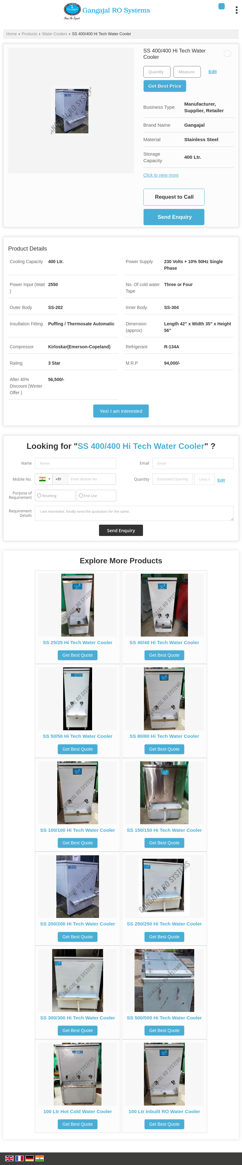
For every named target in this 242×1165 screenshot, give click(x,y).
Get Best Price (164, 86)
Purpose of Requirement (20, 495)
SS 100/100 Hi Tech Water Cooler (77, 830)
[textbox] (187, 72)
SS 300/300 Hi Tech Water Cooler (77, 1017)
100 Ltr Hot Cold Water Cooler (77, 1111)
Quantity (141, 479)
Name (26, 463)
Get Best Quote (78, 655)
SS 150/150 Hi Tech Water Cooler (164, 830)
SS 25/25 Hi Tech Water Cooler (78, 642)
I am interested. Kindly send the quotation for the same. (134, 513)
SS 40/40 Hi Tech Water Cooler (164, 642)
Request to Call (174, 197)
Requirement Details (20, 513)
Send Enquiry (174, 217)
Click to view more (161, 175)
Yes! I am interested (121, 411)
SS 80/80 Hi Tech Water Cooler (164, 736)
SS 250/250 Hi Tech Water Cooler (164, 923)
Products (29, 34)
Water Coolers (54, 34)
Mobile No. (22, 479)
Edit (213, 71)
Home (11, 34)
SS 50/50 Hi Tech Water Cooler (78, 736)
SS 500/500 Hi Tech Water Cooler (164, 1017)
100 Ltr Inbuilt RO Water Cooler (164, 1111)
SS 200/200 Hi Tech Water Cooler (77, 923)
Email (144, 463)
